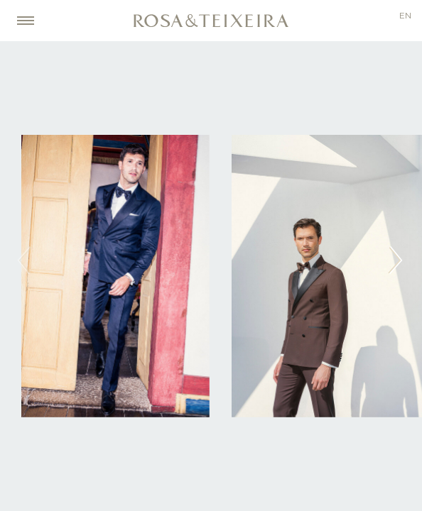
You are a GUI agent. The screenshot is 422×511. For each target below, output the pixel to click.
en (405, 16)
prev (25, 260)
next (396, 260)
